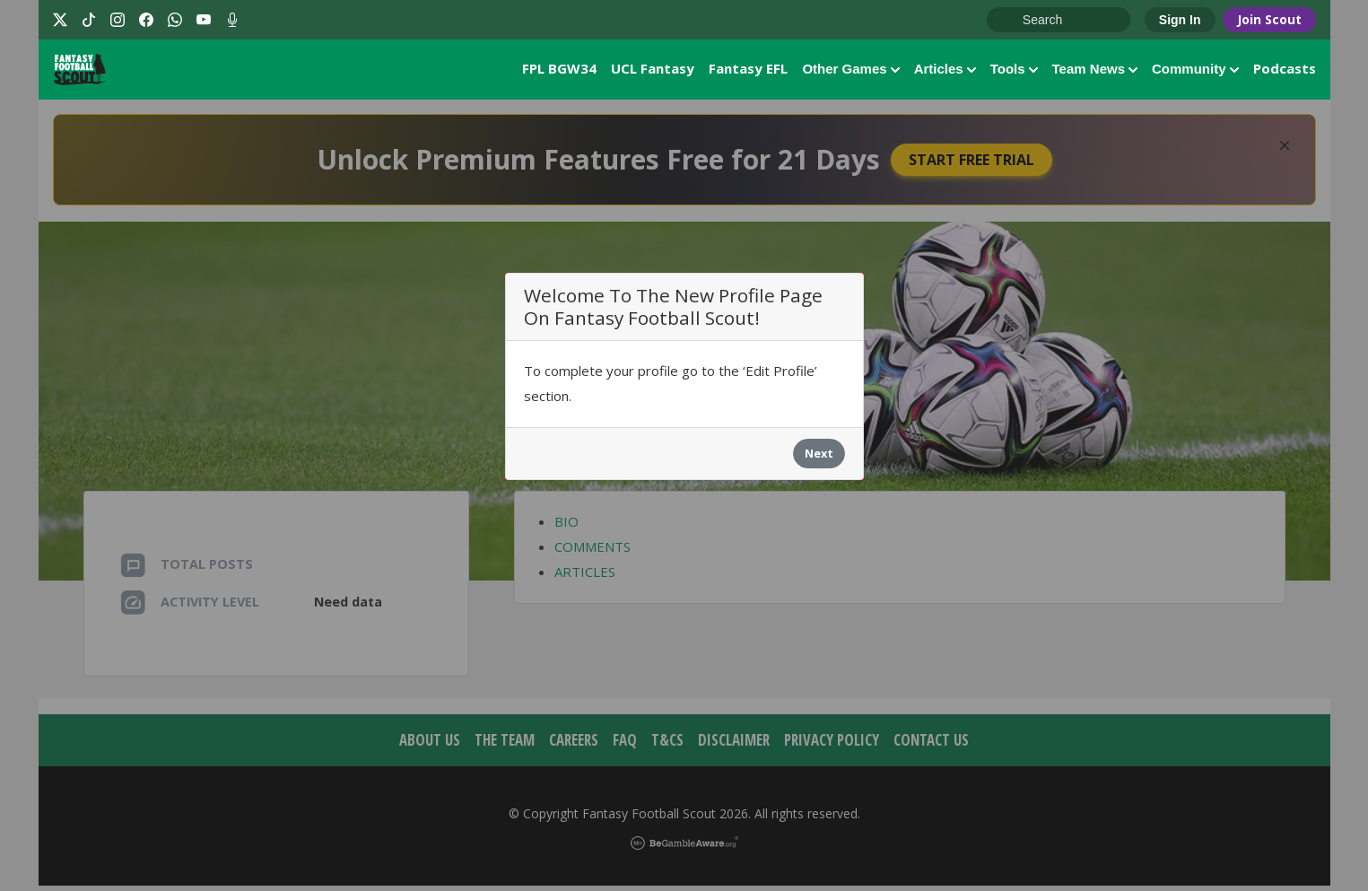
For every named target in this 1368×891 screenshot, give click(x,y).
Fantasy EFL (748, 71)
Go (1009, 21)
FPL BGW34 (559, 71)
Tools (1014, 71)
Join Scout (1269, 19)
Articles (945, 71)
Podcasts (1284, 71)
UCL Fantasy (652, 71)
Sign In (1180, 20)
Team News (1094, 71)
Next (819, 458)
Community (1195, 71)
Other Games (850, 71)
